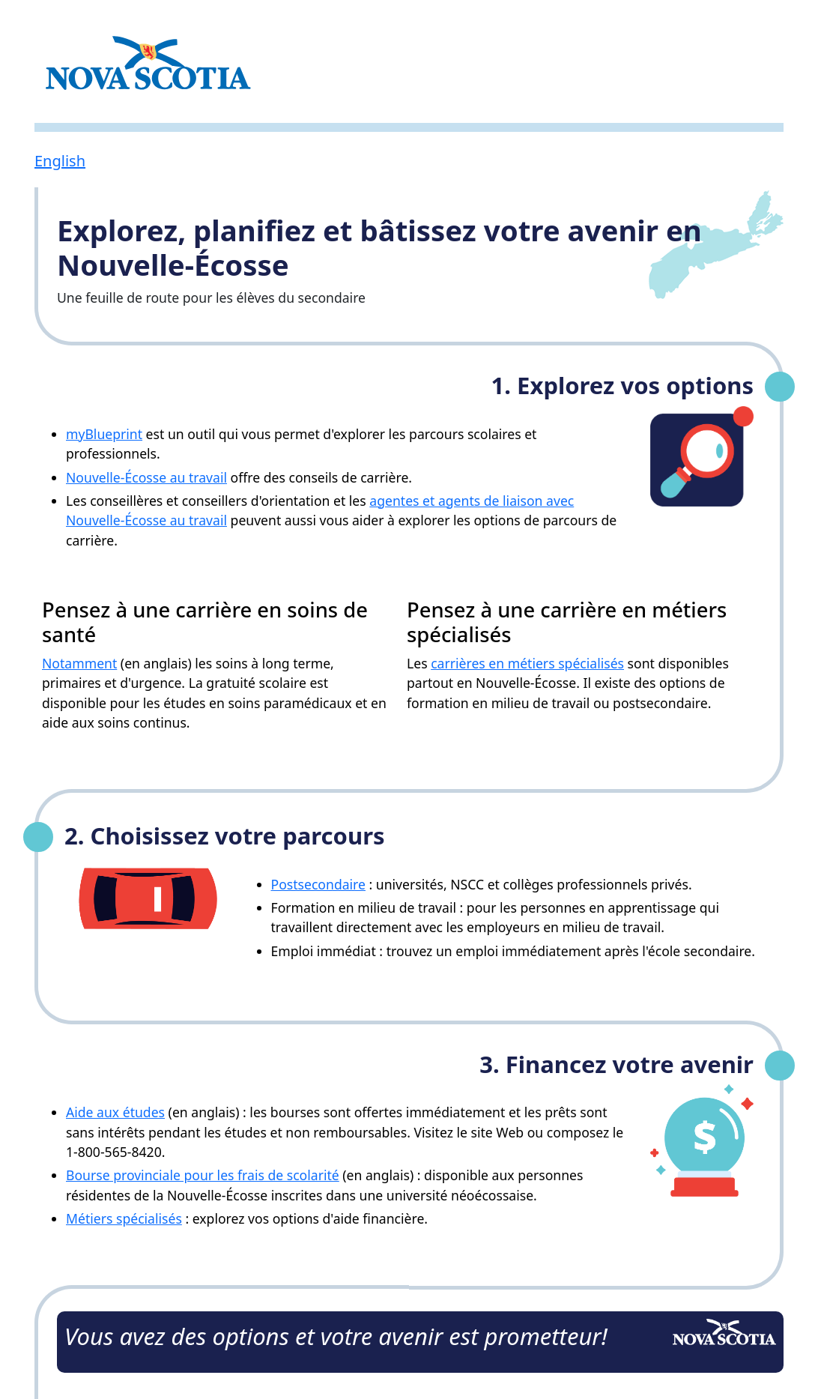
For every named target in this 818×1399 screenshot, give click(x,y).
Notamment (79, 663)
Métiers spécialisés (124, 1218)
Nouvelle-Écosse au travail (146, 477)
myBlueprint (104, 434)
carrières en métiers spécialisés (527, 663)
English (59, 161)
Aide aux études (115, 1112)
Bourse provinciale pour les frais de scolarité (202, 1175)
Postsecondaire (318, 884)
